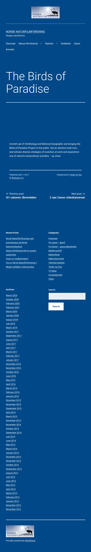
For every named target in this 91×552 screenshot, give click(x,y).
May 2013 (10, 485)
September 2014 (14, 432)
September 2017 (14, 335)
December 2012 (13, 505)
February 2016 (13, 392)
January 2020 (12, 315)
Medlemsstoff (55, 250)
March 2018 (11, 327)
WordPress (30, 540)
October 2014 (12, 428)
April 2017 (11, 348)
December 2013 (13, 457)
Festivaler (53, 238)
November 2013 (13, 461)
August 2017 (12, 340)
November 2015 (13, 404)
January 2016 (12, 396)
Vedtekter (66, 43)
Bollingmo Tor (18, 178)
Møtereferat (54, 254)
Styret (77, 43)
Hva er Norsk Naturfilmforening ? (21, 262)
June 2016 (11, 376)
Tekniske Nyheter (56, 262)
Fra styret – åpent (56, 242)
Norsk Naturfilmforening (25, 31)
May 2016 (10, 380)
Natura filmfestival (28, 43)
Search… (52, 290)
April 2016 (11, 384)
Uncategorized (55, 275)
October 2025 (12, 299)
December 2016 (13, 364)
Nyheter (49, 43)
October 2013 (12, 465)
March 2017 (11, 352)
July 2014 (10, 436)
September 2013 (14, 469)
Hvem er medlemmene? (17, 258)
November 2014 (13, 424)
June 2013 (11, 481)
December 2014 (13, 420)
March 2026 (11, 295)
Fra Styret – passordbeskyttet (62, 246)
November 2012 (13, 509)
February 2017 (13, 356)
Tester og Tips (76, 175)
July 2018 (10, 323)
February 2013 (13, 497)
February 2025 (13, 303)
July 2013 (10, 477)
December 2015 (13, 400)
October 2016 (12, 372)
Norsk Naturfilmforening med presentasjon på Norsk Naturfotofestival (20, 242)
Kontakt (10, 49)
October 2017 (12, 331)
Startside (10, 43)
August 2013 (12, 473)
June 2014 (11, 440)
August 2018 (12, 319)
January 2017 (12, 360)
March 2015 (11, 416)
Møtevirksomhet (56, 258)
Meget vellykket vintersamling (20, 267)
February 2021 (13, 307)
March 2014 (11, 449)
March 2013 (11, 493)
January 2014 (12, 453)
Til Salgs (52, 271)
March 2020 (11, 311)
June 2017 (11, 344)
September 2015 (14, 408)
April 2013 (11, 489)
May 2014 (10, 444)
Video (51, 279)
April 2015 (11, 412)
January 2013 (12, 501)
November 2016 (13, 368)
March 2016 (11, 388)
